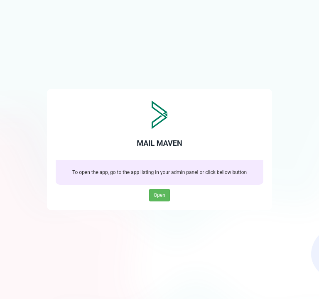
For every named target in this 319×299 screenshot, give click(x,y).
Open (159, 195)
